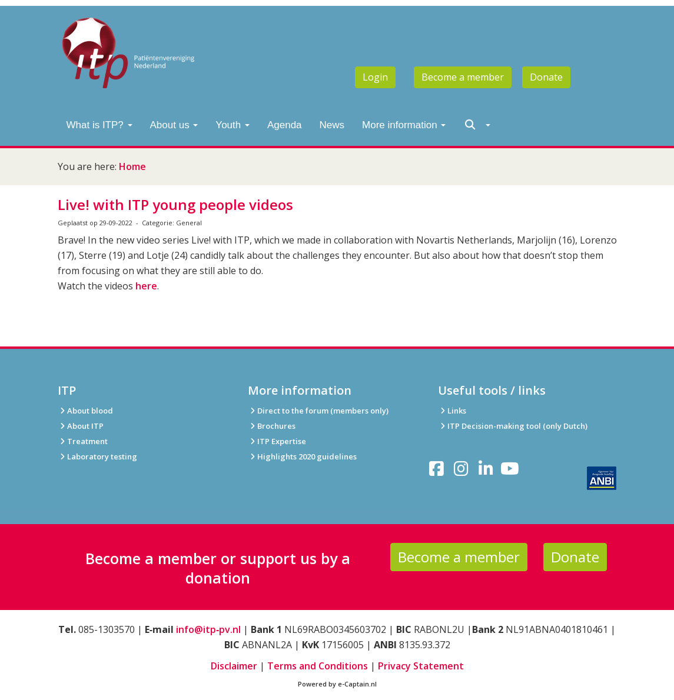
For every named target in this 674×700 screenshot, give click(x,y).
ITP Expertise (277, 441)
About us (174, 125)
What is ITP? (99, 125)
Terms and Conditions (317, 665)
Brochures (272, 426)
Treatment (83, 441)
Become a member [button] (462, 77)
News (332, 125)
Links (452, 410)
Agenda (284, 125)
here (146, 285)
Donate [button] (546, 77)
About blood (85, 410)
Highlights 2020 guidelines (307, 456)
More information (404, 125)
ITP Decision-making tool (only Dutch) (517, 426)
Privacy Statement (421, 665)
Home (132, 166)
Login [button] (375, 77)
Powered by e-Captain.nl (337, 683)
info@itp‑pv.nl (208, 629)
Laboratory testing (97, 456)
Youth (232, 125)
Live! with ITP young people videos (175, 204)
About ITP (81, 426)
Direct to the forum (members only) (318, 410)
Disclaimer (234, 665)
